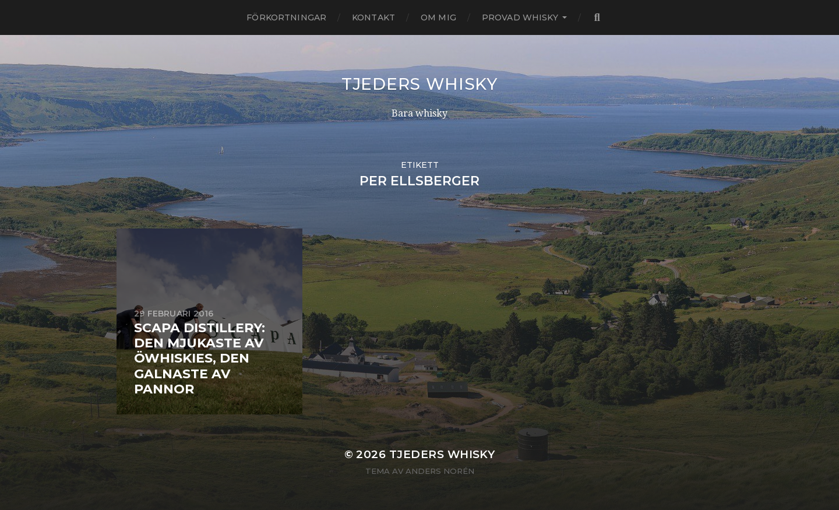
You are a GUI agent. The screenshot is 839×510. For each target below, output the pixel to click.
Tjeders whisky (419, 84)
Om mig (438, 17)
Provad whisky (520, 17)
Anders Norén (440, 471)
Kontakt (373, 17)
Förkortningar (286, 17)
